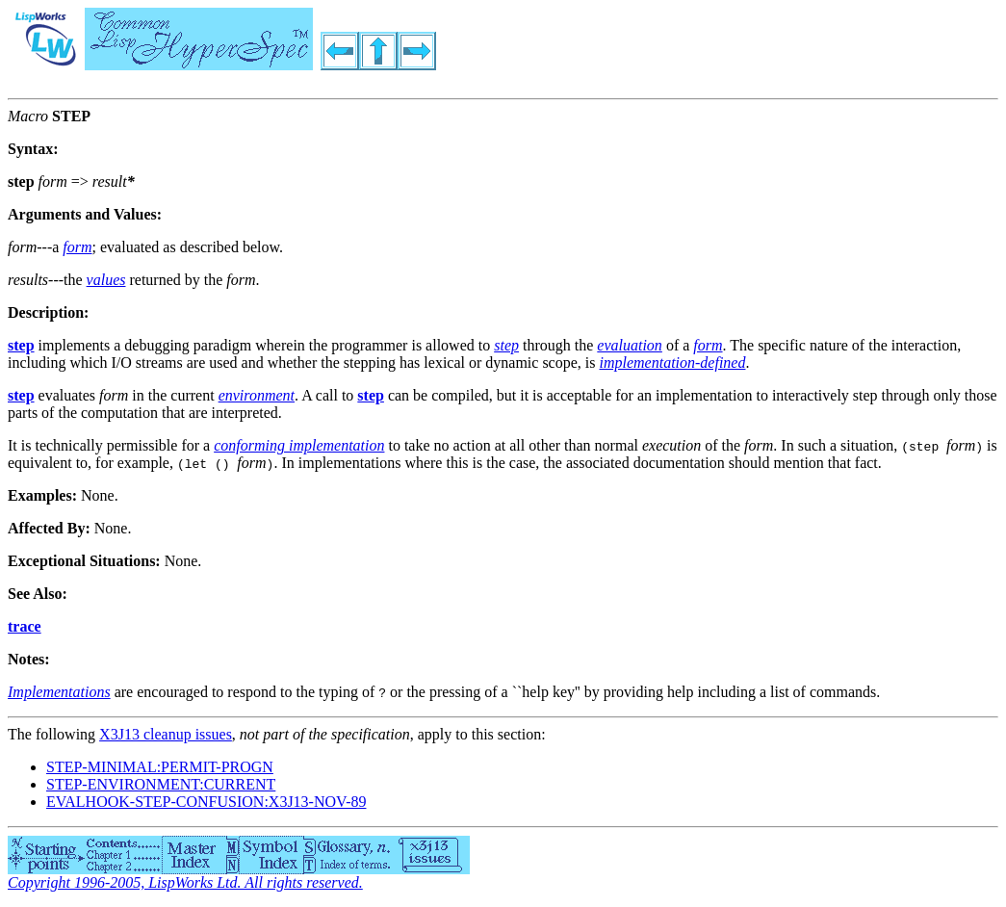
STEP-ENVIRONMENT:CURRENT (160, 784)
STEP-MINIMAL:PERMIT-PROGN (159, 767)
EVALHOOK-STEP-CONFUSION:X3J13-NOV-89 (206, 801)
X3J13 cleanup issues (165, 734)
